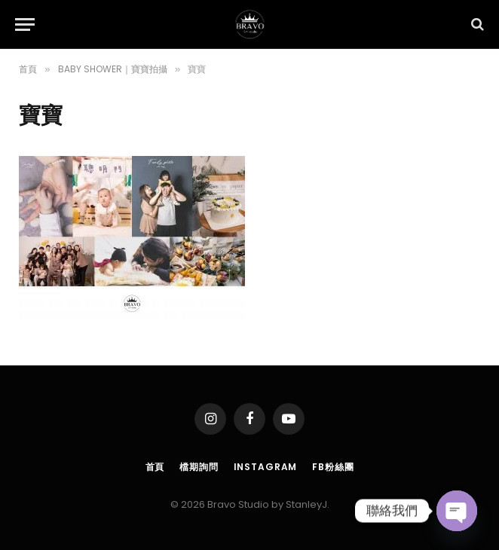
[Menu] (25, 24)
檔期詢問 (198, 466)
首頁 (155, 466)
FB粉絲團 (333, 466)
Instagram (266, 466)
